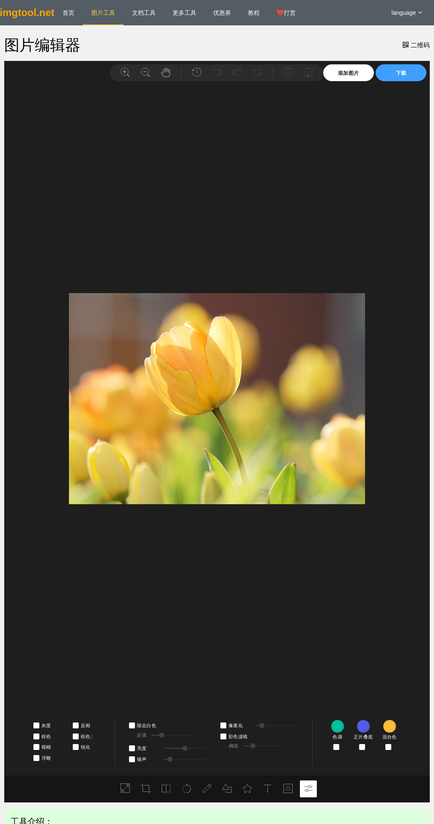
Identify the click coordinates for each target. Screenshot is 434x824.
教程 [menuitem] (254, 12)
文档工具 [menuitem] (144, 12)
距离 (142, 735)
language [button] (407, 12)
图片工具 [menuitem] (103, 12)
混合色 (389, 736)
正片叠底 (363, 736)
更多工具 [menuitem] (184, 12)
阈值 (234, 745)
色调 (337, 736)
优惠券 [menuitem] (222, 12)
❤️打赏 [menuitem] (286, 12)
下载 (401, 73)
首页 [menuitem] (68, 12)
